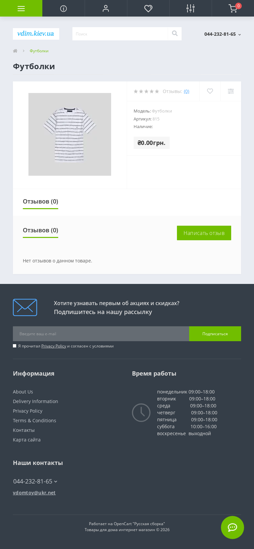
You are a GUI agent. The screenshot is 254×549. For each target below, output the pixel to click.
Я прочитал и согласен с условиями (66, 346)
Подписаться (215, 334)
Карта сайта (27, 439)
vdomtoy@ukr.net (34, 492)
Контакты (24, 430)
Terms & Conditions (34, 420)
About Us (23, 392)
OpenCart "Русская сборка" (139, 523)
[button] (106, 8)
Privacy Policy (53, 346)
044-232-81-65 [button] (35, 481)
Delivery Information (35, 401)
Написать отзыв (204, 233)
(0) (186, 91)
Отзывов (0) (40, 201)
